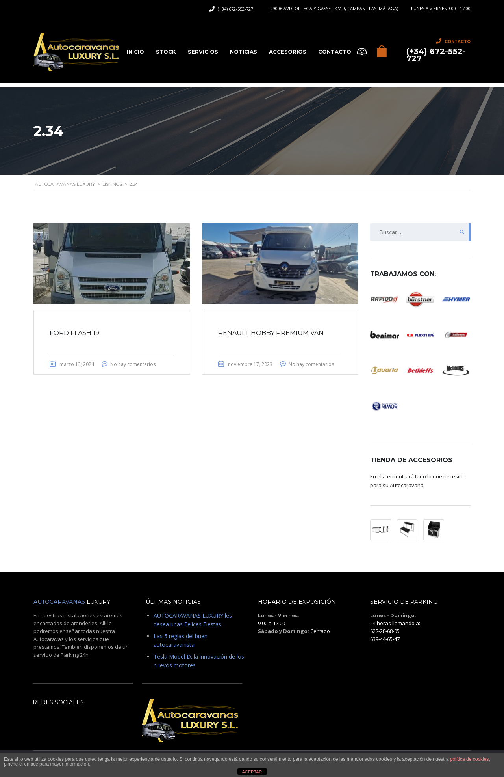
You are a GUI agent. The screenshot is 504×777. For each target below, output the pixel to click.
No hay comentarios (133, 364)
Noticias (243, 52)
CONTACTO (334, 52)
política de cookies (469, 759)
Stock (166, 52)
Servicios (203, 52)
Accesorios (287, 52)
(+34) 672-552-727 (235, 9)
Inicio (135, 52)
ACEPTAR (252, 772)
